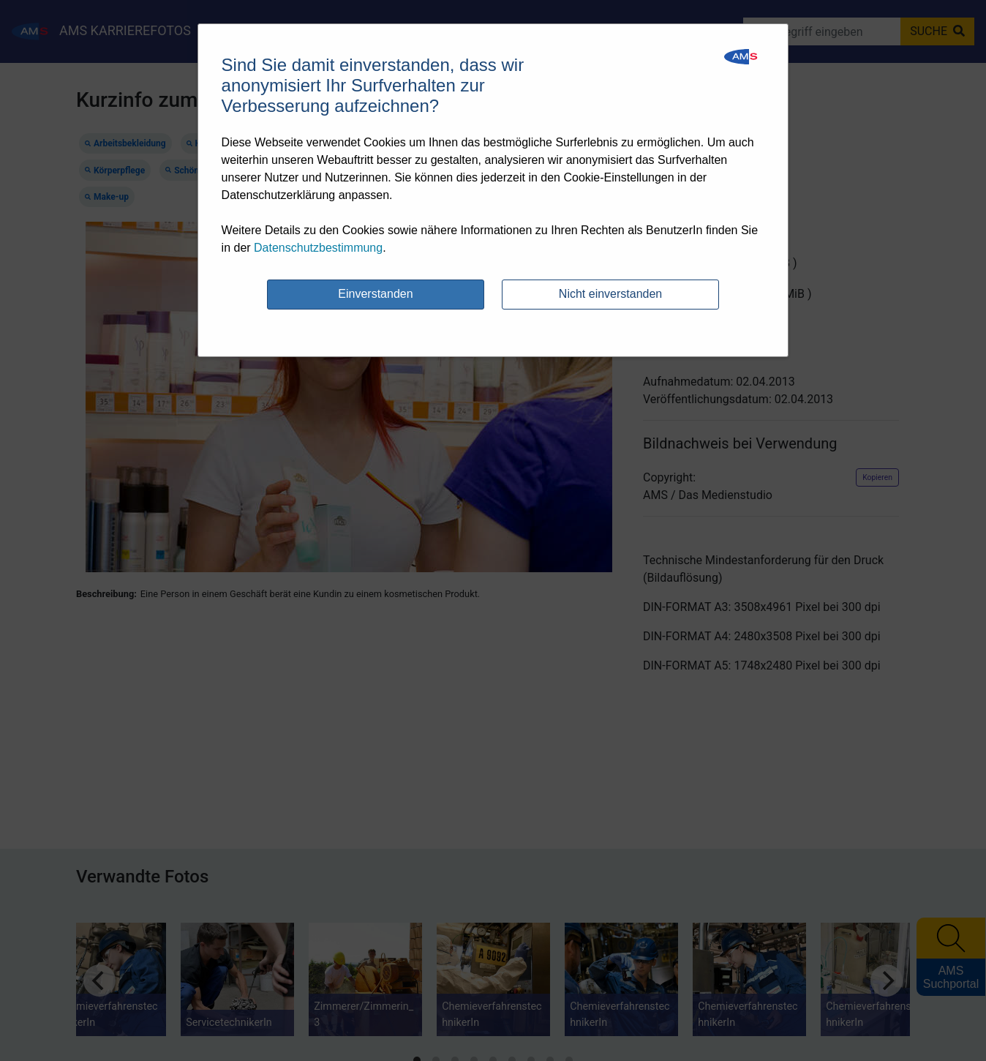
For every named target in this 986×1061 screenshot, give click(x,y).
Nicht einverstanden (610, 294)
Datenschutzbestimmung (318, 247)
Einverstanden (375, 294)
